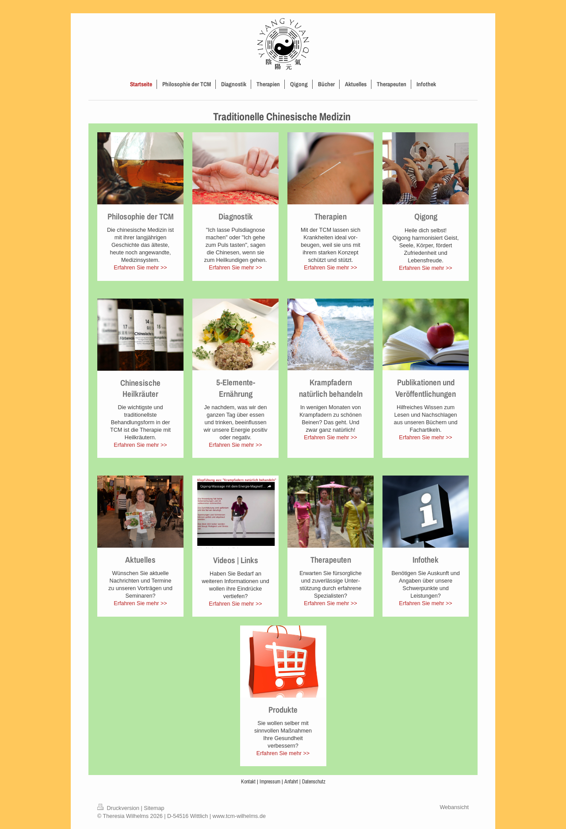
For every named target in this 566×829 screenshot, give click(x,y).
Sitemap (154, 808)
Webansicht (454, 807)
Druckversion (119, 808)
